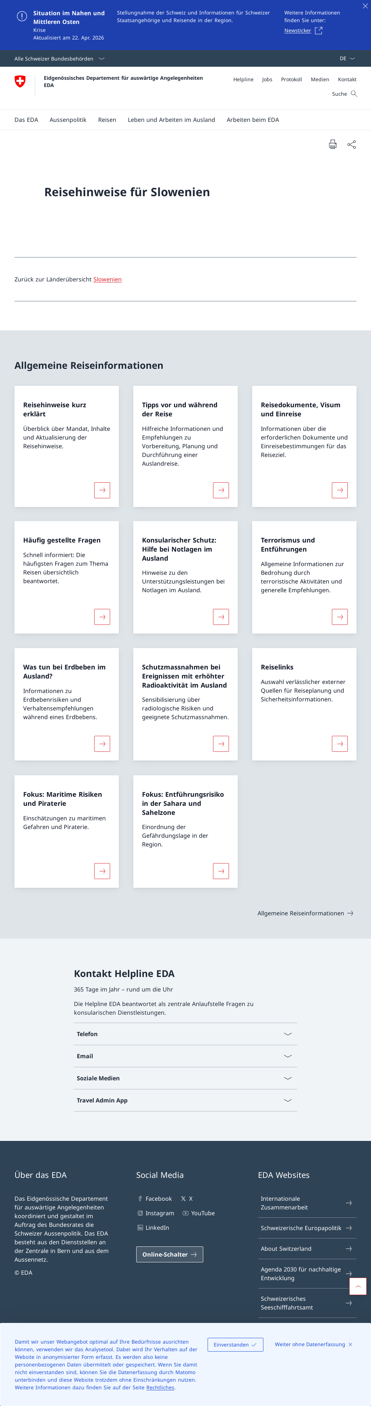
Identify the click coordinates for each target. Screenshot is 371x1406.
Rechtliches (160, 1387)
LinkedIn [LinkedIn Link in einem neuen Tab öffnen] (152, 1228)
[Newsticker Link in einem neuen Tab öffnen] (305, 30)
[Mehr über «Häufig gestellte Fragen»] (102, 617)
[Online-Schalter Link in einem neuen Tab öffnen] (169, 1254)
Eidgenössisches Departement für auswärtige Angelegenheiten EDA (124, 81)
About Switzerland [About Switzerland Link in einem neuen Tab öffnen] (307, 1248)
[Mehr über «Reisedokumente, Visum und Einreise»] (340, 490)
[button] (26, 120)
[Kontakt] (347, 79)
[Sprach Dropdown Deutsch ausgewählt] (345, 58)
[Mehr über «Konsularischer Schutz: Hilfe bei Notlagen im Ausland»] (221, 617)
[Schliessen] (365, 6)
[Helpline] (243, 79)
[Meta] (295, 79)
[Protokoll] (292, 79)
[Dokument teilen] (351, 144)
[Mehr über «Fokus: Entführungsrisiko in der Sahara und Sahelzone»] (221, 871)
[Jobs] (267, 79)
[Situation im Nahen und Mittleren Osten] (185, 25)
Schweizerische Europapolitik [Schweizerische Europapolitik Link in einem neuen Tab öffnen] (307, 1228)
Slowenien (107, 279)
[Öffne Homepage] (109, 87)
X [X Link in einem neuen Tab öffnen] (185, 1199)
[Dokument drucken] (332, 144)
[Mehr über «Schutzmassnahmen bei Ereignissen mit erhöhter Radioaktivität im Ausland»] (221, 744)
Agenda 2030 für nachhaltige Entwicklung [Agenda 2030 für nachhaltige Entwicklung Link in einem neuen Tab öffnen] (307, 1273)
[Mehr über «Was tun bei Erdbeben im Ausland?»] (102, 744)
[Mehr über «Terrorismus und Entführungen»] (340, 617)
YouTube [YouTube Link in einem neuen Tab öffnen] (198, 1213)
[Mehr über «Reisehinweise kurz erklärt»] (102, 490)
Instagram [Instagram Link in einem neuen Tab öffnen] (155, 1213)
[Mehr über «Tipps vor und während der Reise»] (221, 490)
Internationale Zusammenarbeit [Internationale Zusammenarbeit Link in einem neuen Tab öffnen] (307, 1203)
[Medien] (320, 79)
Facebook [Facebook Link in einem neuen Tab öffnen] (154, 1199)
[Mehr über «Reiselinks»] (340, 744)
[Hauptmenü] (180, 120)
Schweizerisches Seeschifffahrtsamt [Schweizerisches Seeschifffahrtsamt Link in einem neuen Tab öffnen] (307, 1303)
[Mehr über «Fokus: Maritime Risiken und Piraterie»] (102, 871)
